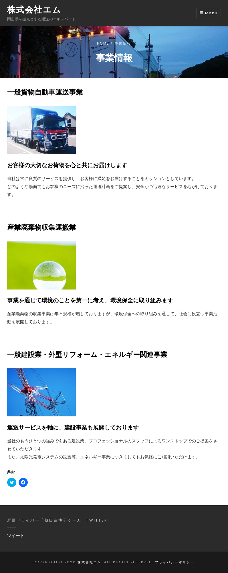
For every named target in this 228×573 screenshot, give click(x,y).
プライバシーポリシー (175, 562)
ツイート (15, 535)
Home (103, 43)
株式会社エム (34, 9)
